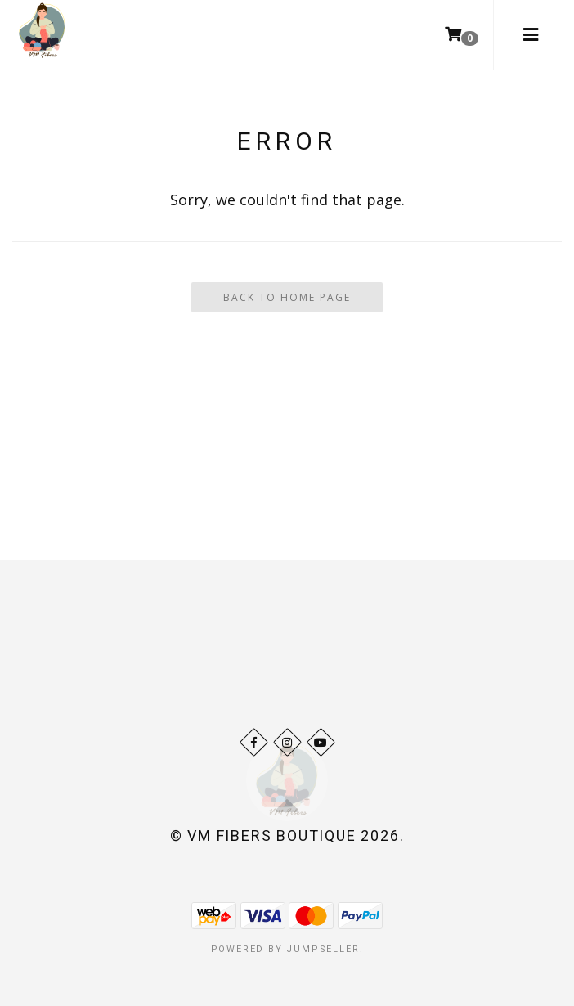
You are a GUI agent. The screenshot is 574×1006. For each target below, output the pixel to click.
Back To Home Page (287, 297)
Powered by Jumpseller (285, 949)
